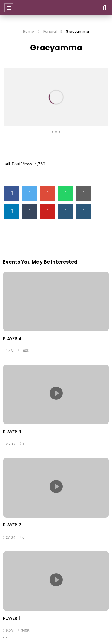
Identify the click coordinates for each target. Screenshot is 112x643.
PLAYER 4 (12, 339)
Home (28, 31)
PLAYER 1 (11, 618)
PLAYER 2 (12, 525)
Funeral (50, 31)
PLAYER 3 (12, 432)
